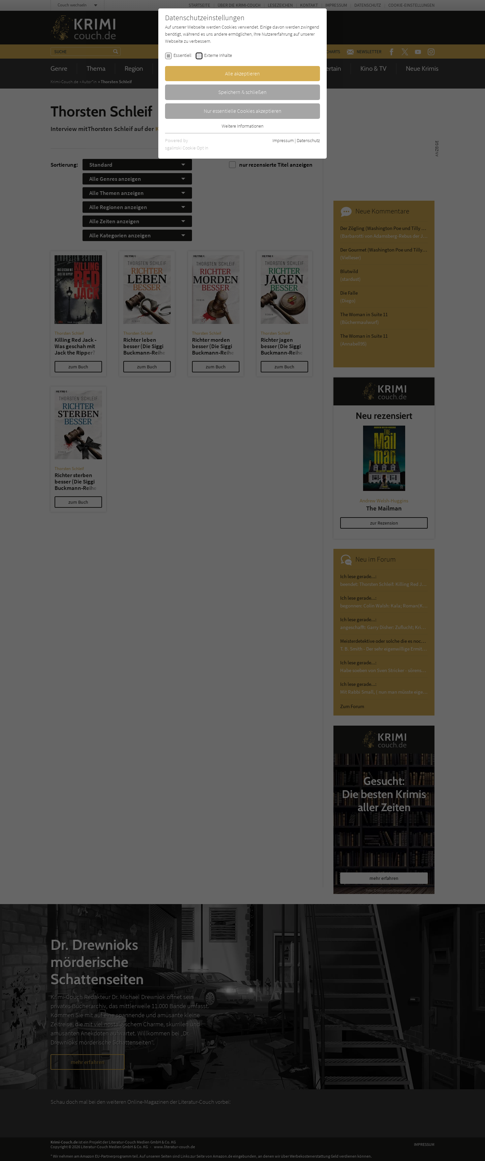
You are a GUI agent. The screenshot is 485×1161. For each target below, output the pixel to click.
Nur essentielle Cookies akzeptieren (243, 110)
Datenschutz (308, 140)
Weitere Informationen (242, 126)
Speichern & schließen (242, 92)
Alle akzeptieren (242, 73)
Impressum (283, 140)
